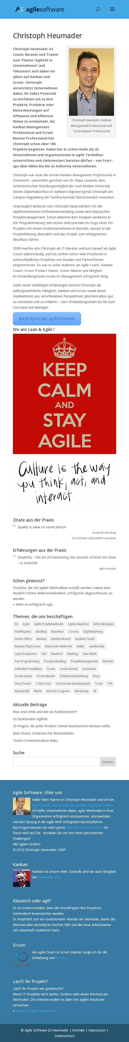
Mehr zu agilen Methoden (35, 1010)
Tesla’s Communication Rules (35, 740)
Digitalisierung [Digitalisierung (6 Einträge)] (93, 631)
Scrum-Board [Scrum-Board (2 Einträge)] (69, 669)
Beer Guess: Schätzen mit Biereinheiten (43, 733)
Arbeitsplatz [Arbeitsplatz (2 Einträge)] (23, 631)
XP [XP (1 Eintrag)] (95, 691)
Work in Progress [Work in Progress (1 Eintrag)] (58, 691)
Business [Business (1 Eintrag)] (57, 631)
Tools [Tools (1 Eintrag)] (99, 684)
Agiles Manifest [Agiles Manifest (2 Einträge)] (78, 624)
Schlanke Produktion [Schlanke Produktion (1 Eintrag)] (28, 669)
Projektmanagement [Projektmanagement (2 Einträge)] (84, 661)
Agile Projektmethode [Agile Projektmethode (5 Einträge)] (48, 624)
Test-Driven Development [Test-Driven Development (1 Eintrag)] (73, 684)
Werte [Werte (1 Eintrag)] (38, 691)
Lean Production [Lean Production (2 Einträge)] (26, 654)
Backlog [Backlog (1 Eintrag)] (41, 631)
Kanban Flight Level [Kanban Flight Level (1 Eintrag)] (27, 646)
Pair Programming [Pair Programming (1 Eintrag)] (27, 661)
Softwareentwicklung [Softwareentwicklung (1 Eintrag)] (74, 676)
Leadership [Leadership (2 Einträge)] (96, 646)
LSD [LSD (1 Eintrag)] (43, 654)
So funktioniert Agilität (30, 719)
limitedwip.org (49, 877)
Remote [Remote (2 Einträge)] (108, 661)
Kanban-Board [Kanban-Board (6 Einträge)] (61, 639)
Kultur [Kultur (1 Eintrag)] (80, 646)
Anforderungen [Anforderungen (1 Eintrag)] (103, 624)
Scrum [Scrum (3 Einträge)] (51, 669)
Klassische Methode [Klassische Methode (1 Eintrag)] (58, 646)
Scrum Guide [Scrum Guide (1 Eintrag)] (23, 676)
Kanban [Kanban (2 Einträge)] (41, 639)
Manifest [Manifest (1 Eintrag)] (57, 654)
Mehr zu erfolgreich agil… (35, 604)
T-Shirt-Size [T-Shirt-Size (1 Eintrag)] (43, 684)
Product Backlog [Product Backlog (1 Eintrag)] (55, 661)
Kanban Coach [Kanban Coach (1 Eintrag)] (85, 639)
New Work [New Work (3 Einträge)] (90, 654)
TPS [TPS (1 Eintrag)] (110, 684)
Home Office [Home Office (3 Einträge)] (23, 639)
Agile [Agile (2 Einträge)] (26, 624)
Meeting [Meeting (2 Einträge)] (72, 654)
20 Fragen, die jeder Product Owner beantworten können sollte (61, 726)
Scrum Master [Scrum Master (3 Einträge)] (46, 676)
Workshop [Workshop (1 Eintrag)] (82, 691)
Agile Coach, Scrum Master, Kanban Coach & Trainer (72, 805)
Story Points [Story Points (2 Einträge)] (23, 684)
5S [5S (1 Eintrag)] (16, 624)
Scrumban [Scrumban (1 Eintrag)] (89, 669)
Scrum (60, 958)
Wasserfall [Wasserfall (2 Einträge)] (22, 691)
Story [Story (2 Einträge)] (96, 676)
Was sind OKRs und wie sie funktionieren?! (45, 711)
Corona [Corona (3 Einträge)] (73, 631)
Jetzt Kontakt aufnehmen (47, 318)
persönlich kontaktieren (84, 827)
